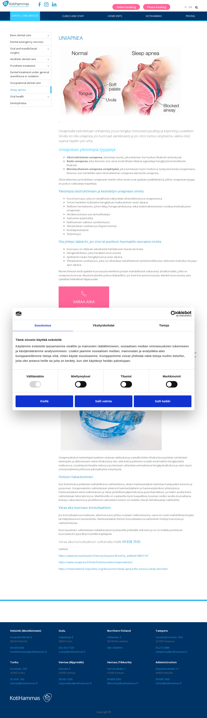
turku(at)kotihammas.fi (24, 683)
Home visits (115, 16)
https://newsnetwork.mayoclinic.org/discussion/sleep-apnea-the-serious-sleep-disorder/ (113, 569)
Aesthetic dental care (23, 59)
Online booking (126, 7)
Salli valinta (103, 401)
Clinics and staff (73, 16)
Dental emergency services (26, 42)
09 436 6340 (17, 647)
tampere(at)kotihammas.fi (171, 652)
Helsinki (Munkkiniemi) (25, 630)
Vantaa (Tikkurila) (119, 662)
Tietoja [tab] (164, 325)
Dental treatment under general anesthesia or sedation (29, 74)
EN (190, 7)
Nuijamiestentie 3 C (167, 668)
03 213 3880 (163, 647)
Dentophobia (18, 103)
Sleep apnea (18, 90)
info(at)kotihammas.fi (169, 683)
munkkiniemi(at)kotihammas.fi (28, 652)
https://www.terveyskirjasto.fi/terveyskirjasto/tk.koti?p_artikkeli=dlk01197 (103, 556)
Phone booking (156, 7)
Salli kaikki (162, 401)
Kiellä (44, 401)
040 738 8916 (115, 647)
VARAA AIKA (84, 301)
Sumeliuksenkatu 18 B (169, 637)
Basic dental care (20, 35)
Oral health (17, 96)
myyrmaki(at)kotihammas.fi (75, 683)
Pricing (190, 16)
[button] (48, 35)
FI (186, 7)
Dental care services (25, 15)
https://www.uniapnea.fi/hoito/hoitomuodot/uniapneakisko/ (96, 562)
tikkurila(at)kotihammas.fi (122, 683)
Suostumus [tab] (43, 325)
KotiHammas (154, 16)
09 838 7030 (114, 679)
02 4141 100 (17, 679)
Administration (166, 662)
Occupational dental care (25, 83)
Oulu (62, 630)
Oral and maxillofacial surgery (23, 50)
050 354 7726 (66, 647)
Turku (14, 662)
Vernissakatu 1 (116, 668)
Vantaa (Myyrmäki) (71, 662)
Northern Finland (119, 630)
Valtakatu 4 (114, 637)
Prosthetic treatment (22, 66)
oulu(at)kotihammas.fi (72, 652)
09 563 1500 (66, 679)
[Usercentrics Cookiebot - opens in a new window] (173, 314)
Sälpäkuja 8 (66, 637)
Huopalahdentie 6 (21, 637)
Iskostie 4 (64, 668)
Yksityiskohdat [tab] (103, 325)
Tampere (162, 630)
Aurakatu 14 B (18, 668)
